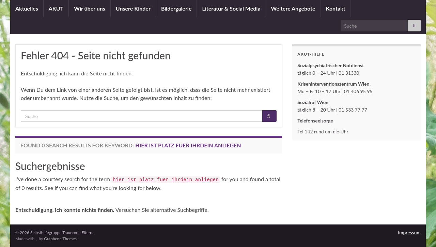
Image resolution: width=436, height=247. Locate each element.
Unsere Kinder (133, 8)
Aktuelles (26, 8)
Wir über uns (89, 8)
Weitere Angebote (293, 8)
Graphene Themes (60, 238)
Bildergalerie (176, 8)
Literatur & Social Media (231, 8)
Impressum (409, 232)
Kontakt (335, 8)
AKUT (56, 8)
